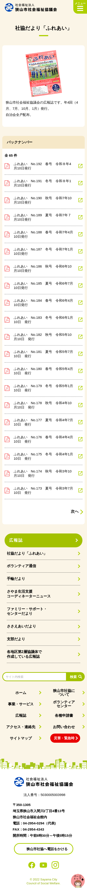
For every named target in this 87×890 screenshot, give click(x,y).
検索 (73, 677)
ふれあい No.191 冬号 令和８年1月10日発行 (42, 183)
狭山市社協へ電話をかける (47, 849)
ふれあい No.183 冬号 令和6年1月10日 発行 (43, 320)
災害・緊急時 (64, 738)
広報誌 (16, 540)
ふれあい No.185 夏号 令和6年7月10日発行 (43, 285)
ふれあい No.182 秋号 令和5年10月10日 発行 (42, 337)
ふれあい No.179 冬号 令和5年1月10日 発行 (43, 388)
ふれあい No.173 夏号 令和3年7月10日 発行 (43, 490)
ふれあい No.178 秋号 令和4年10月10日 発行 (42, 405)
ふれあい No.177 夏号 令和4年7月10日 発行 (43, 422)
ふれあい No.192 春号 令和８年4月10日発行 (42, 166)
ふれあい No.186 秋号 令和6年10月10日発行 (42, 268)
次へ (75, 511)
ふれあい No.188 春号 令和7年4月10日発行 (43, 234)
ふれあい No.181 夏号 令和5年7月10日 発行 (43, 354)
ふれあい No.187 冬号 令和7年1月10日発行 (43, 251)
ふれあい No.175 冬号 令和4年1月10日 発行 (43, 456)
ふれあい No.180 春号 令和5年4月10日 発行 (43, 371)
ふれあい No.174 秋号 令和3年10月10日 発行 (42, 473)
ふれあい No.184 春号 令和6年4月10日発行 (43, 302)
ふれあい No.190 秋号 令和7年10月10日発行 (42, 200)
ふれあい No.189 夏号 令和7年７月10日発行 (42, 217)
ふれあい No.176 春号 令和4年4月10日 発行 (43, 439)
